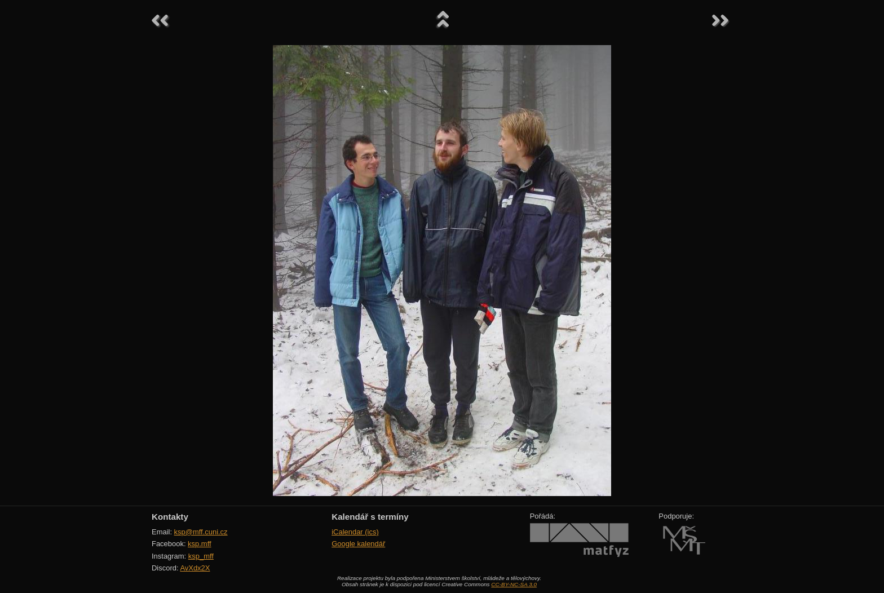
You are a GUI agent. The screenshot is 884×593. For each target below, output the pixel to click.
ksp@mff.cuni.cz (201, 532)
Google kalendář (358, 543)
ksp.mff (199, 543)
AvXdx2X (195, 568)
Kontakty (170, 516)
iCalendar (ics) (355, 532)
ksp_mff (201, 556)
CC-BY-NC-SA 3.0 (514, 584)
